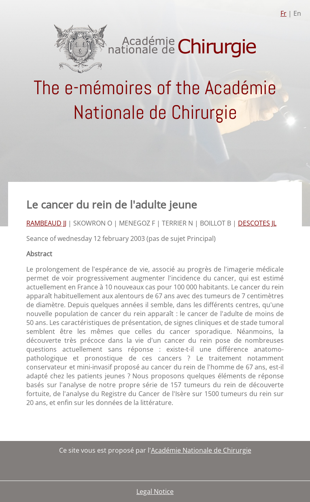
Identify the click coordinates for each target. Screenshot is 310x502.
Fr (283, 13)
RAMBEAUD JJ (46, 223)
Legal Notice (155, 491)
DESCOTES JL (257, 223)
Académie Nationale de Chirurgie (201, 450)
